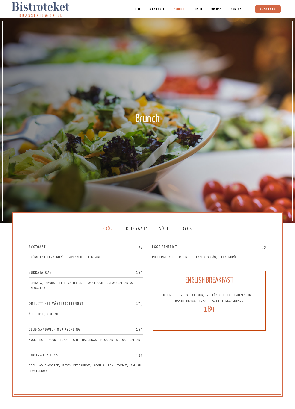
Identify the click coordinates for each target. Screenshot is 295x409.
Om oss (216, 9)
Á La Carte (156, 9)
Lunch (197, 9)
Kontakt (237, 9)
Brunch (179, 9)
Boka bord (268, 9)
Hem (137, 9)
